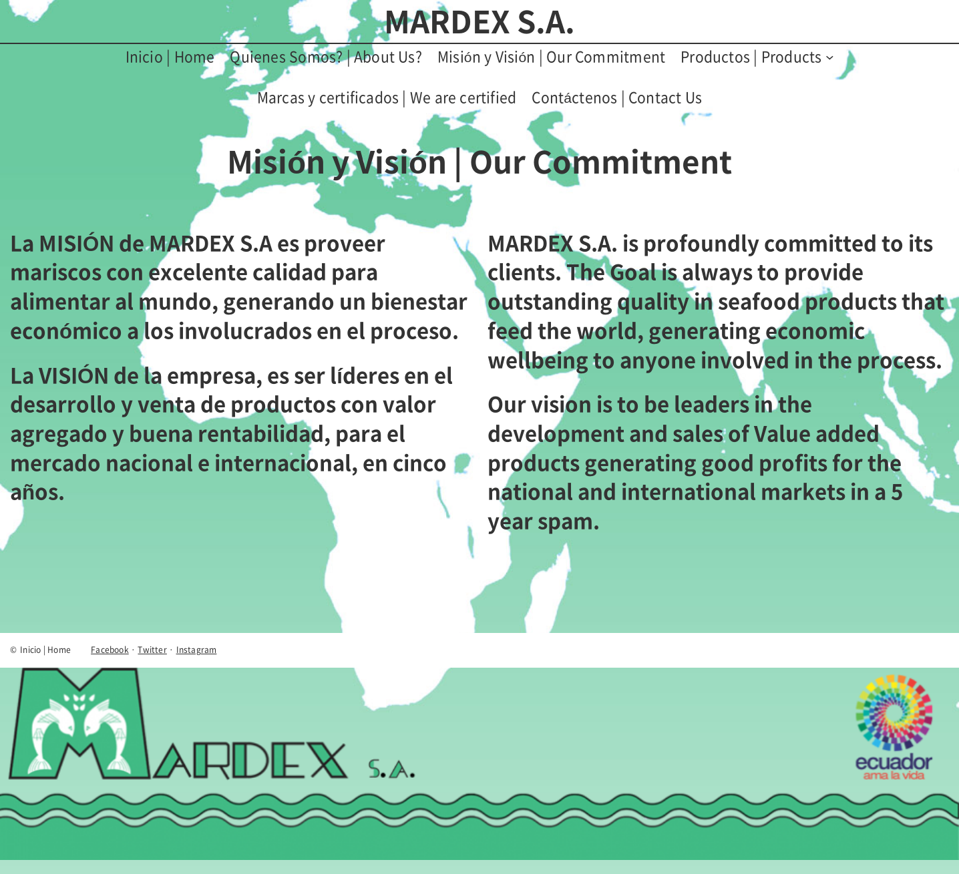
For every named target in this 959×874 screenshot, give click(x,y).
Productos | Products (751, 56)
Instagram (196, 650)
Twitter (152, 650)
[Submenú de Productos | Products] (829, 57)
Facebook (110, 650)
